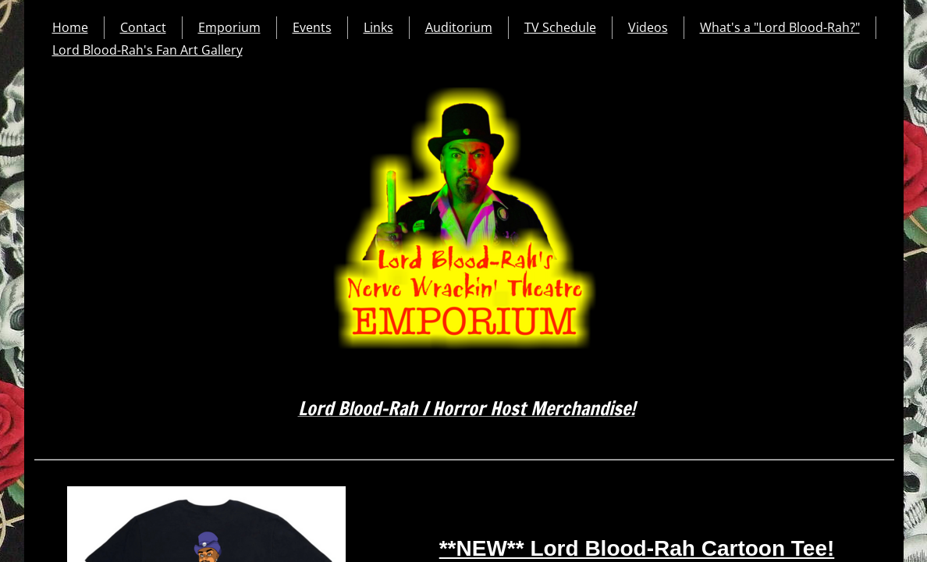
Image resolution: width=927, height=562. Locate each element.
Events (312, 27)
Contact (143, 27)
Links (378, 27)
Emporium (229, 27)
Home (70, 27)
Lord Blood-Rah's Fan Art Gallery (147, 50)
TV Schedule (560, 27)
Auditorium (458, 27)
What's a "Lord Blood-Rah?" (780, 27)
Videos (648, 27)
